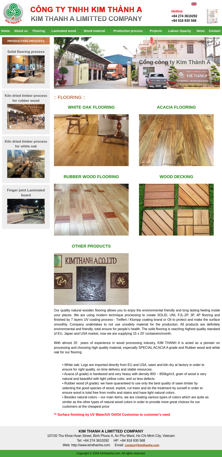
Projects (156, 31)
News (201, 31)
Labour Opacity (179, 31)
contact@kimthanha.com (142, 445)
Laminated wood (63, 31)
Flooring (39, 31)
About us (21, 31)
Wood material (94, 31)
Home (5, 31)
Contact (214, 31)
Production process (128, 31)
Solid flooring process (25, 52)
